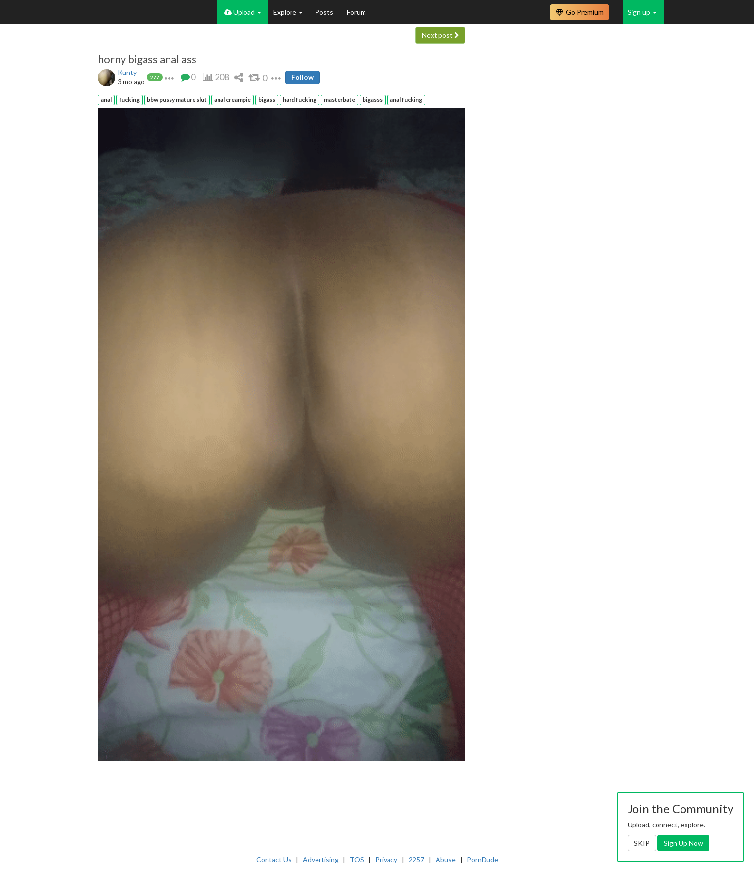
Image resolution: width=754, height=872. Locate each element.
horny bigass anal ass (147, 59)
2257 (416, 859)
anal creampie (232, 99)
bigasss (373, 99)
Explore (288, 12)
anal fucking (406, 99)
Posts (325, 12)
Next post (440, 35)
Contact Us (274, 859)
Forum (356, 12)
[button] (169, 77)
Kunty (127, 72)
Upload (242, 12)
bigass (266, 99)
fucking (129, 99)
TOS (357, 859)
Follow (303, 77)
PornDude (482, 859)
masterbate (339, 99)
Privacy (386, 859)
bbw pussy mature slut (177, 99)
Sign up (642, 12)
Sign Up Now (683, 843)
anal (106, 99)
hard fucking (299, 99)
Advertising (321, 859)
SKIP (642, 843)
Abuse (446, 859)
